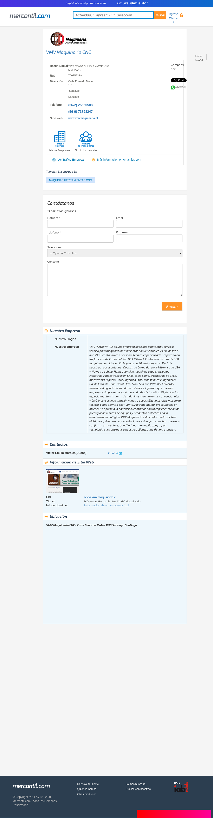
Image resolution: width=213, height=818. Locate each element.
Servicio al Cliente (88, 784)
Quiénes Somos (86, 788)
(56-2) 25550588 (80, 105)
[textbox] (119, 15)
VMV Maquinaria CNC (68, 52)
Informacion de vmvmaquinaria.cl (106, 505)
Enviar (172, 306)
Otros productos (86, 794)
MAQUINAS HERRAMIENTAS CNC (70, 180)
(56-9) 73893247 (80, 111)
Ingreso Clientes (173, 18)
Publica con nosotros (138, 788)
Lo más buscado (135, 784)
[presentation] (78, 308)
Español (199, 60)
